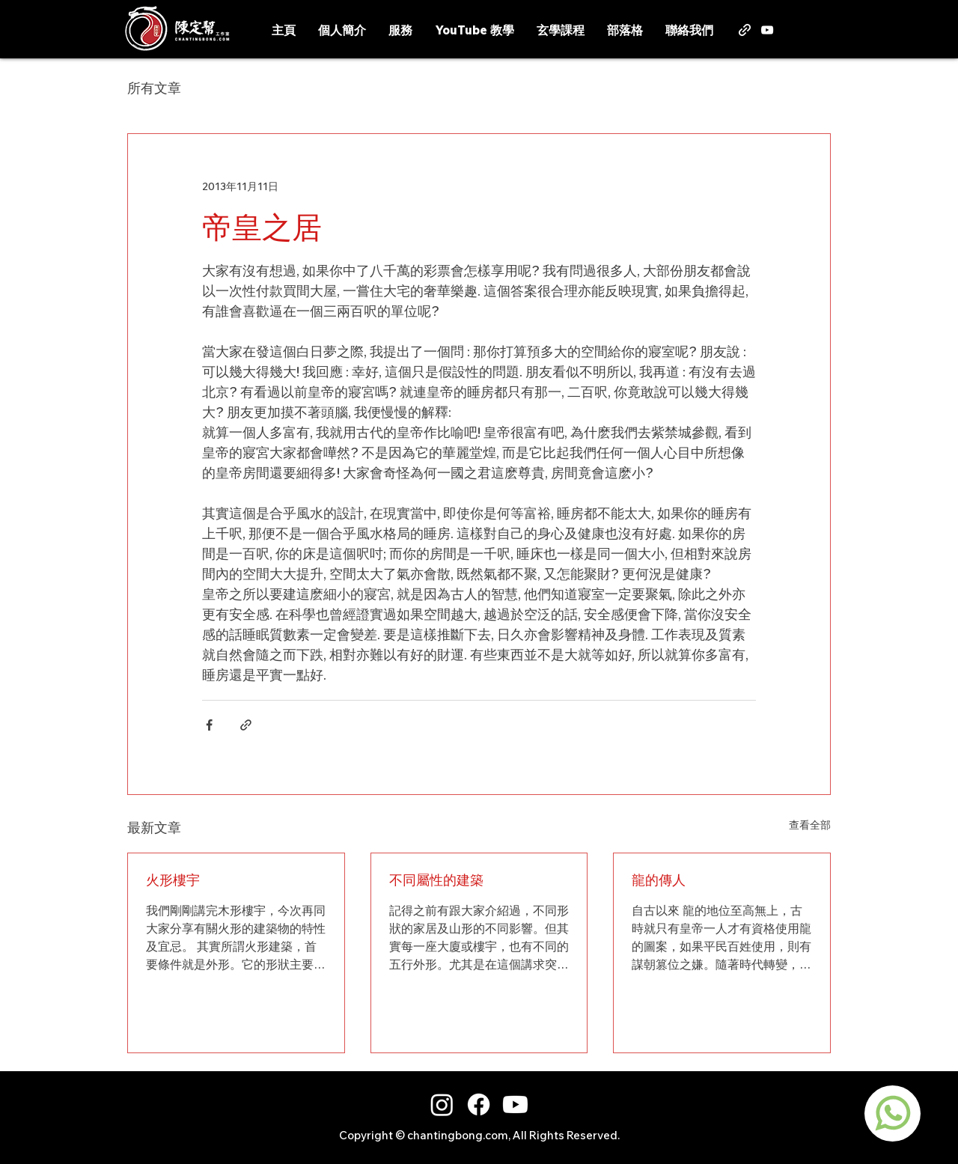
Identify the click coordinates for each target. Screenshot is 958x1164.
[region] (892, 1113)
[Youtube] (515, 1104)
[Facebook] (478, 1104)
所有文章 (154, 88)
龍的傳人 (659, 880)
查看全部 (810, 825)
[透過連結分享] (246, 725)
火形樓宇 (173, 880)
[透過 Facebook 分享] (209, 725)
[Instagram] (442, 1104)
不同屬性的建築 (436, 880)
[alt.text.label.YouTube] (767, 29)
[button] (833, 28)
